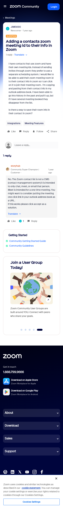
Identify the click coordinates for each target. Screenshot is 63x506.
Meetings (10, 17)
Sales (8, 438)
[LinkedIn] (12, 471)
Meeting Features (34, 123)
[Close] (56, 478)
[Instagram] (34, 471)
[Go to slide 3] (29, 329)
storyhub (15, 165)
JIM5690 (16, 26)
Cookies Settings (31, 501)
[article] (31, 194)
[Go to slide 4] (33, 329)
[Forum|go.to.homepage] (24, 6)
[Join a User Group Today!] (31, 292)
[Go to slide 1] (21, 329)
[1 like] (21, 221)
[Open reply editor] (31, 145)
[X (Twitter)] (20, 471)
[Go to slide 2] (25, 329)
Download (12, 426)
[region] (31, 490)
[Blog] (5, 471)
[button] (5, 6)
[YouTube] (27, 471)
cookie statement (31, 487)
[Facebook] (41, 471)
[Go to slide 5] (39, 329)
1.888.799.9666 (13, 372)
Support (10, 451)
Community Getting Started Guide (27, 241)
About (9, 413)
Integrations (13, 123)
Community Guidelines (21, 245)
